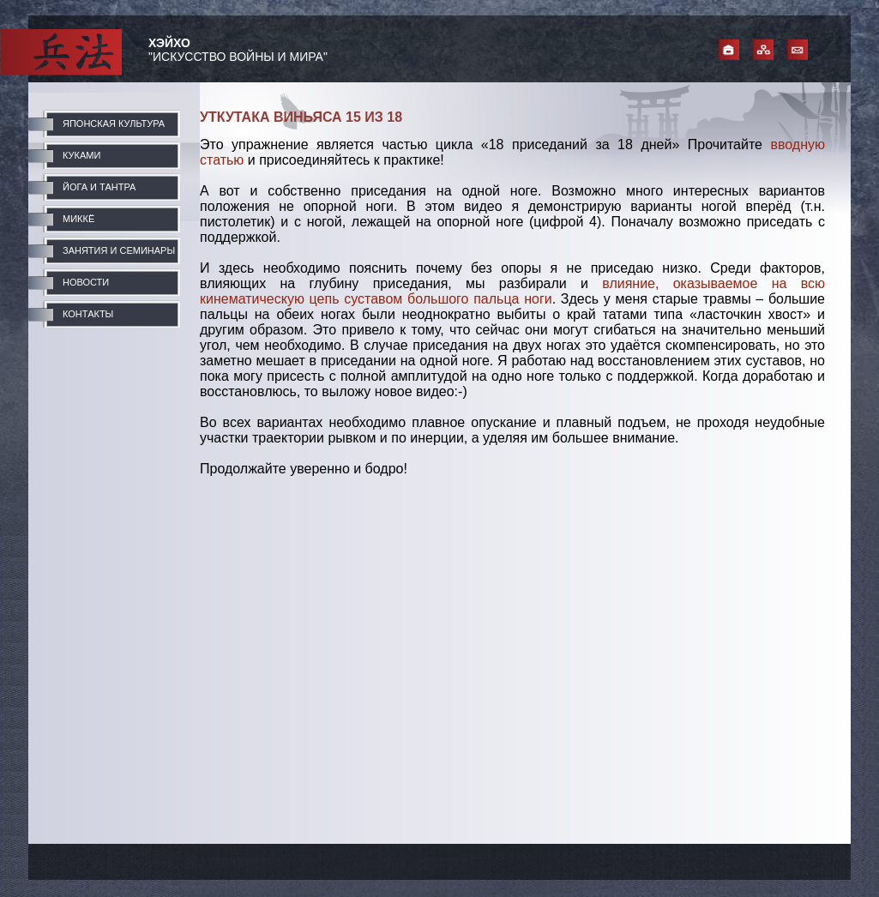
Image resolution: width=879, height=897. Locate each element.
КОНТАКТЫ (88, 314)
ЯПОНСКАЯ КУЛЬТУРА (114, 123)
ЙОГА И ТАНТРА (99, 187)
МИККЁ (78, 219)
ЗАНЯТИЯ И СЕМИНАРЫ (119, 250)
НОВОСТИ (86, 282)
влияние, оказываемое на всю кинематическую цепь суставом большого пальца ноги (512, 291)
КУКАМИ (81, 155)
